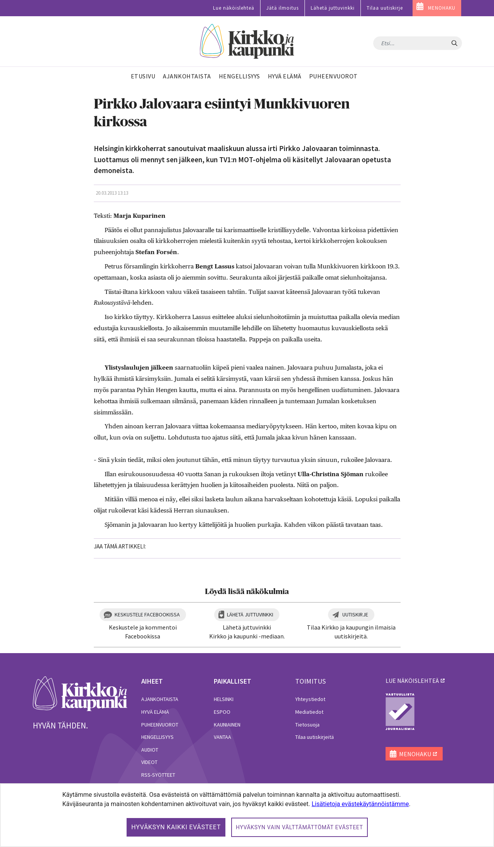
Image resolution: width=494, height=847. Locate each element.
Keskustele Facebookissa (147, 614)
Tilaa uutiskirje (385, 8)
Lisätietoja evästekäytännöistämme (360, 804)
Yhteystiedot (310, 699)
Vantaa (222, 736)
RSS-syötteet (158, 774)
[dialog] (247, 815)
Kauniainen (227, 724)
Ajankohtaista (159, 699)
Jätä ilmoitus (282, 8)
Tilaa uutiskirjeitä (314, 736)
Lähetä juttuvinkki (333, 8)
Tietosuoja (307, 724)
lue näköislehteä (412, 680)
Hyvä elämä (155, 711)
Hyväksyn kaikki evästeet (176, 827)
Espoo (222, 711)
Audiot (149, 749)
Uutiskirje (355, 614)
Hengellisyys (157, 736)
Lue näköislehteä (233, 8)
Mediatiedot (309, 711)
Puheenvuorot (159, 724)
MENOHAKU (441, 8)
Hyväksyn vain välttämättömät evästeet (299, 827)
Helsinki (223, 699)
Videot (149, 762)
